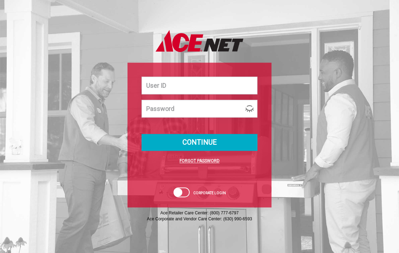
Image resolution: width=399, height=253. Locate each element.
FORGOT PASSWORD (199, 161)
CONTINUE (199, 142)
